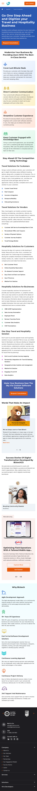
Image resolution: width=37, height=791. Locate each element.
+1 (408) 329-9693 (12, 733)
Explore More (18, 565)
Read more (6, 443)
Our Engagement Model (10, 762)
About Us (6, 750)
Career (5, 768)
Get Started (18, 569)
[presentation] (17, 449)
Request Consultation (10, 43)
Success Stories (7, 765)
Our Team (6, 756)
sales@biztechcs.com (13, 725)
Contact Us (6, 771)
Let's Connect (30, 3)
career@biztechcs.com (13, 727)
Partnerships (6, 759)
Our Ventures (7, 753)
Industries (8, 9)
